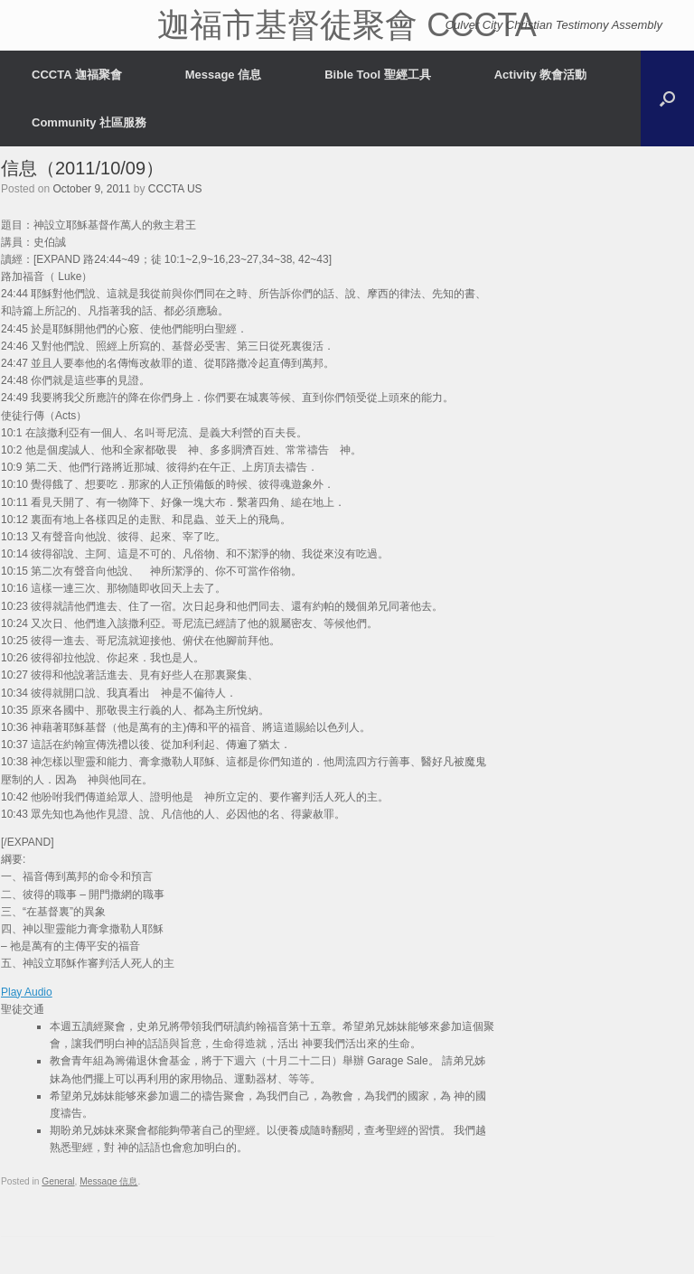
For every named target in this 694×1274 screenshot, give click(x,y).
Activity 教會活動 (540, 74)
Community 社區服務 (89, 122)
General (58, 1181)
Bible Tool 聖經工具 (377, 74)
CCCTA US (175, 189)
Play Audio (26, 992)
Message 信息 (223, 74)
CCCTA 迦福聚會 (77, 74)
